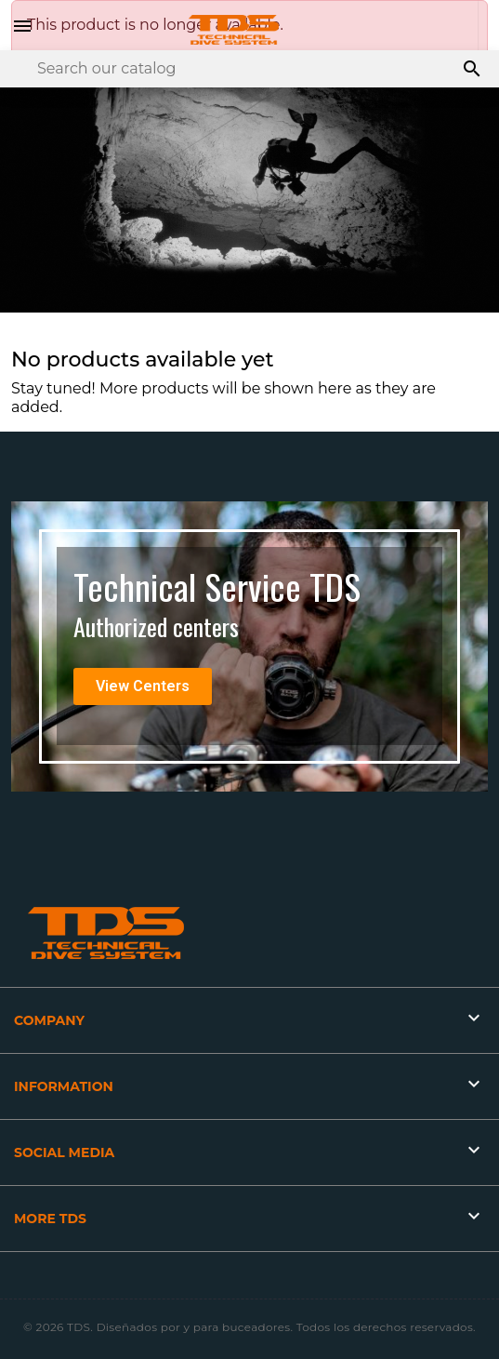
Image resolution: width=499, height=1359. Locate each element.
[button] (142, 686)
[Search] (249, 68)
